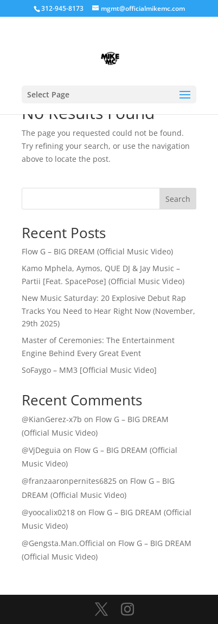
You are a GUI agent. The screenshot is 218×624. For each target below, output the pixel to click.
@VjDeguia (41, 450)
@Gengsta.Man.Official (63, 543)
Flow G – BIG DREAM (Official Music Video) (97, 251)
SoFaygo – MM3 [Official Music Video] (89, 370)
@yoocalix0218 (48, 512)
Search (177, 199)
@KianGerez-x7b (52, 419)
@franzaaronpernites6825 (69, 481)
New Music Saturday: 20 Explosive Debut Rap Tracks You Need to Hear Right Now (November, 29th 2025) (108, 311)
